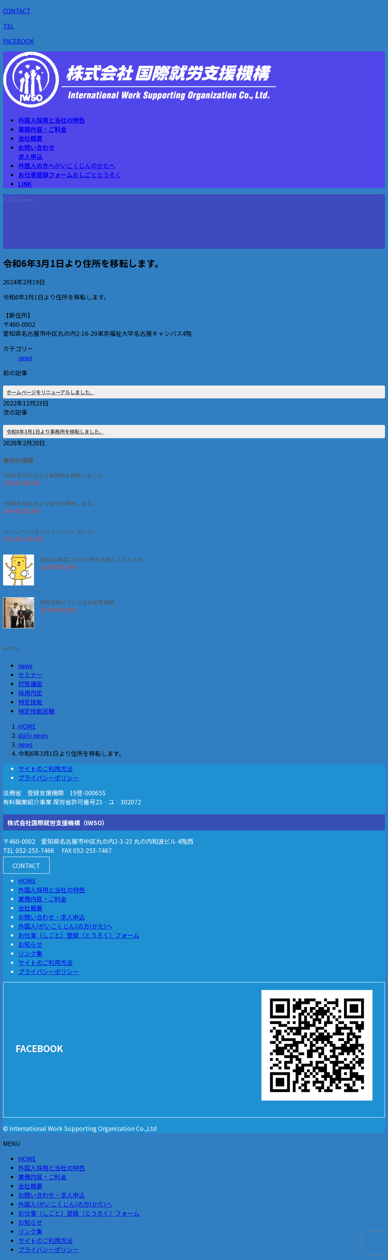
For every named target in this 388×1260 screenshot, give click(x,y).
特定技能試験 (36, 710)
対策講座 (30, 683)
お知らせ (30, 944)
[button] (26, 865)
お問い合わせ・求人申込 (51, 916)
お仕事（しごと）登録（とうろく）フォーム (78, 935)
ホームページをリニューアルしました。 (50, 392)
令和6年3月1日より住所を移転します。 (50, 503)
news (25, 357)
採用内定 (30, 692)
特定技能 (30, 701)
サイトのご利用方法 (45, 768)
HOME (27, 880)
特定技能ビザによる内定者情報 (77, 602)
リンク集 (30, 953)
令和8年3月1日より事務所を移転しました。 (55, 431)
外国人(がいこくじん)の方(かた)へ (65, 926)
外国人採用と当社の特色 (51, 889)
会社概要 (30, 907)
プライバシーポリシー (48, 777)
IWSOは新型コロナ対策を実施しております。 (94, 559)
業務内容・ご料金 (42, 898)
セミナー (30, 674)
